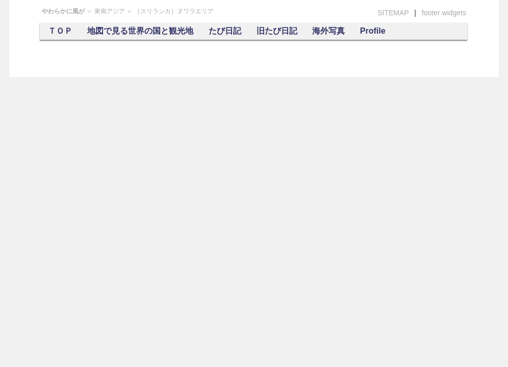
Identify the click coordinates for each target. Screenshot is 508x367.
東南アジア (109, 11)
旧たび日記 (277, 31)
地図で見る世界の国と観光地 (140, 31)
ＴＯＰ (60, 31)
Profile (373, 31)
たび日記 (225, 31)
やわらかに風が (63, 11)
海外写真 (328, 31)
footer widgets (444, 13)
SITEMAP (393, 13)
